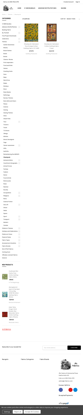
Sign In (78, 2)
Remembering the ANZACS (11, 154)
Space (5, 213)
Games (5, 68)
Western (5, 222)
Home (19, 8)
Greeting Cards (7, 71)
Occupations (7, 192)
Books (5, 56)
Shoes (5, 207)
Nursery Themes (8, 98)
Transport (6, 219)
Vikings (5, 133)
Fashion (5, 172)
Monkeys (6, 86)
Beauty (5, 47)
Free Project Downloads (9, 36)
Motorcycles (7, 181)
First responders (8, 62)
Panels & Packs (6, 237)
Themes (4, 41)
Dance (5, 175)
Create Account (69, 2)
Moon (5, 89)
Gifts (4, 148)
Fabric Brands (6, 246)
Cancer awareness (8, 145)
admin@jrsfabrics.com (66, 381)
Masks (5, 83)
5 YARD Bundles (29, 8)
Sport (5, 216)
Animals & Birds (8, 160)
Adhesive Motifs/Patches (48, 8)
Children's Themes (7, 228)
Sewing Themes (8, 113)
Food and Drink (7, 65)
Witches (5, 136)
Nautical (5, 187)
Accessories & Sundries (9, 243)
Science (5, 107)
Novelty (5, 190)
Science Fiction (7, 201)
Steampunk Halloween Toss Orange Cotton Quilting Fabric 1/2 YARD (31, 46)
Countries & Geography (10, 163)
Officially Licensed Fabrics (9, 255)
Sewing (5, 110)
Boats (5, 53)
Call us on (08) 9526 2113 (11, 2)
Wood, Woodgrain (8, 139)
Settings (7, 412)
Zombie (5, 225)
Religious (6, 195)
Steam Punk (6, 118)
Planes (5, 104)
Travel (5, 127)
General (4, 258)
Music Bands (7, 92)
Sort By (63, 19)
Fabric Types (6, 240)
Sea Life (5, 204)
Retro (5, 198)
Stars (5, 115)
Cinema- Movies (8, 59)
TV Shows (6, 130)
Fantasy (5, 169)
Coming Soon (6, 252)
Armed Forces (7, 166)
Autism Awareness (8, 44)
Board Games (7, 50)
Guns (4, 74)
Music (5, 184)
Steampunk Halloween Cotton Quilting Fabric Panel (51, 46)
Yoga (4, 142)
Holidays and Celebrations (10, 231)
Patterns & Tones (7, 234)
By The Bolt (5, 33)
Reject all (17, 412)
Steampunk (6, 157)
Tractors (5, 124)
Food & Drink (7, 178)
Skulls (5, 210)
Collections (5, 38)
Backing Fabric (6, 30)
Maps (5, 77)
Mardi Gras (6, 80)
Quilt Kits (6, 151)
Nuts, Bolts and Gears (9, 101)
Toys (4, 121)
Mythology (6, 95)
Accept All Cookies (32, 412)
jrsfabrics (6, 329)
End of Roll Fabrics (7, 249)
